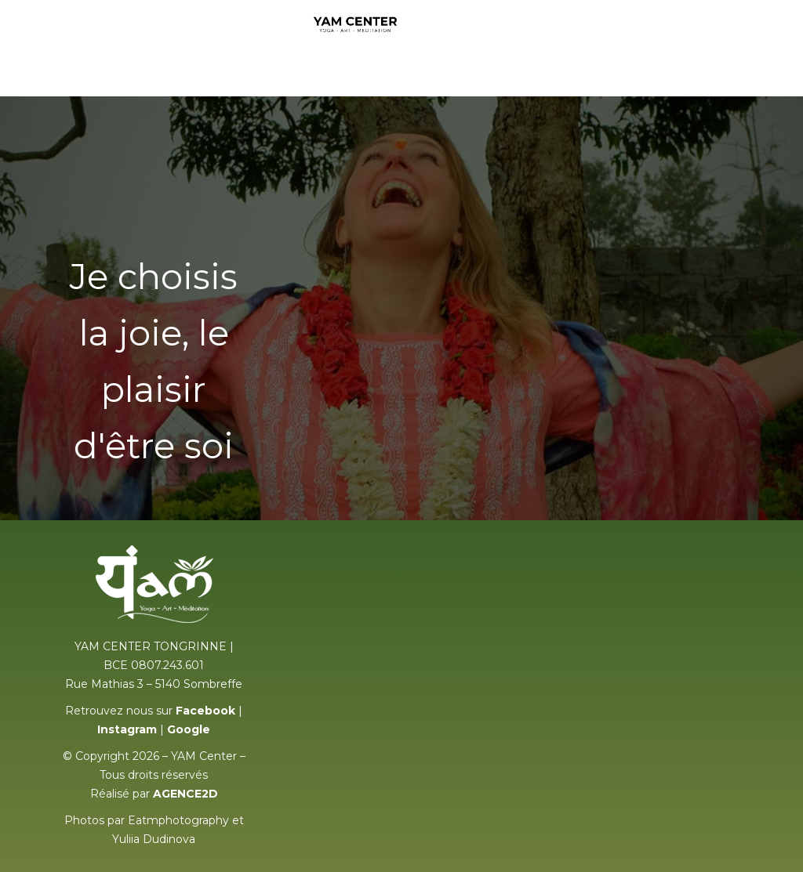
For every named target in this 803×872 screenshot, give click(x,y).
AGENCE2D (185, 794)
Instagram (127, 729)
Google (188, 729)
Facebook (205, 711)
